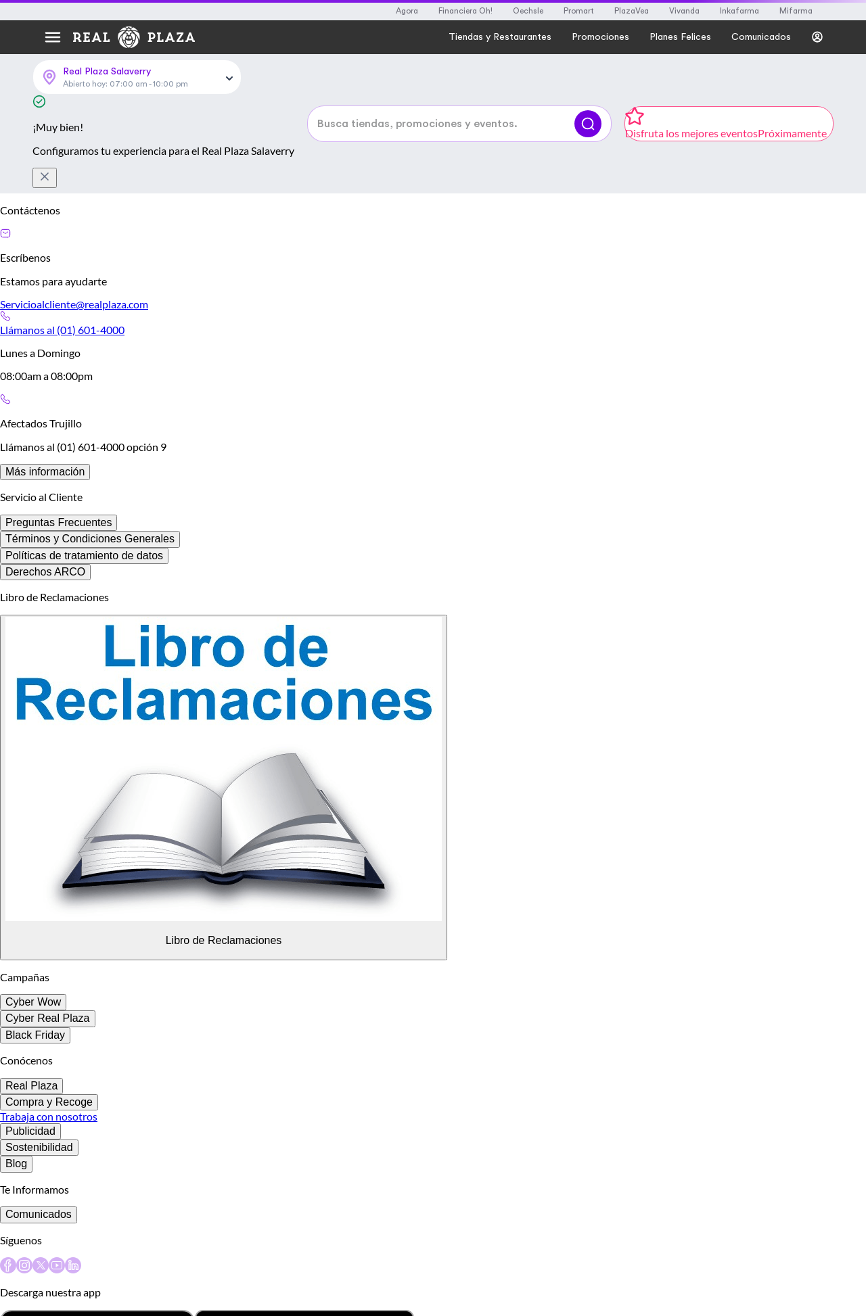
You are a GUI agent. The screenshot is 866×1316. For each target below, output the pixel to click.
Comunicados (38, 1214)
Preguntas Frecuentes (58, 522)
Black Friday (35, 1035)
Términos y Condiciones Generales (90, 538)
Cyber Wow (33, 1002)
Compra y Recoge (49, 1102)
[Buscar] (587, 123)
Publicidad (30, 1131)
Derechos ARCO (45, 572)
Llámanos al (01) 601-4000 (62, 329)
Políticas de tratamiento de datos (84, 555)
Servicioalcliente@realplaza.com (74, 304)
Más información (45, 471)
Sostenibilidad (39, 1147)
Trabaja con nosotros (48, 1116)
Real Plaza (31, 1085)
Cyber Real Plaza (47, 1018)
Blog (16, 1163)
